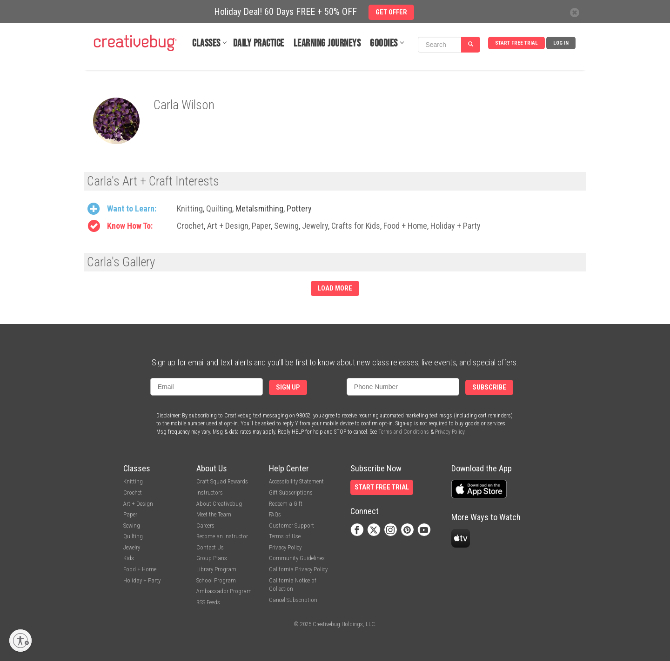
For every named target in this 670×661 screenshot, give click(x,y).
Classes (206, 43)
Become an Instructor (222, 536)
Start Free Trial (516, 43)
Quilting (219, 208)
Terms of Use (285, 536)
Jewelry (315, 226)
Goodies (384, 43)
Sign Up (288, 387)
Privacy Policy (449, 432)
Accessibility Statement (296, 481)
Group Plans (211, 558)
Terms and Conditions (403, 432)
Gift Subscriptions (291, 492)
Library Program (216, 569)
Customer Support (291, 525)
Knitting (190, 208)
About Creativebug (219, 503)
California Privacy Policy (298, 569)
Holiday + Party (455, 226)
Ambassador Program (224, 591)
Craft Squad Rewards (222, 481)
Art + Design (227, 226)
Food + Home (405, 226)
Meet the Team (213, 514)
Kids (128, 558)
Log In (561, 43)
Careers (205, 525)
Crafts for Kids (355, 226)
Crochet (190, 226)
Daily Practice (258, 43)
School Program (216, 580)
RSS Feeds (208, 602)
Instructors (209, 492)
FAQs (275, 514)
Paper (261, 226)
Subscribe (489, 387)
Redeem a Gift (285, 503)
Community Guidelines (297, 558)
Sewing (286, 226)
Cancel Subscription (293, 599)
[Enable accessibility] (20, 640)
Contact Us (210, 547)
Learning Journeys (327, 43)
